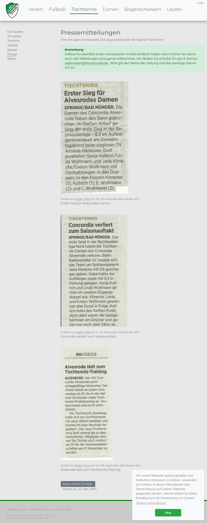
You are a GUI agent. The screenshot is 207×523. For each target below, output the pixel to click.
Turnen (111, 9)
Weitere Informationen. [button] (151, 503)
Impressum (17, 509)
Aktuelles (14, 36)
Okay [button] (168, 512)
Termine (13, 40)
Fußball (57, 9)
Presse (12, 54)
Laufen (174, 9)
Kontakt (64, 509)
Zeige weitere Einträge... (78, 484)
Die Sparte (15, 31)
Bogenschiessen (142, 9)
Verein (36, 9)
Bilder (11, 59)
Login (200, 2)
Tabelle (12, 45)
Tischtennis (84, 9)
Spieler (12, 50)
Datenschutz (41, 509)
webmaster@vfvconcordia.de (86, 63)
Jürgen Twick (83, 199)
